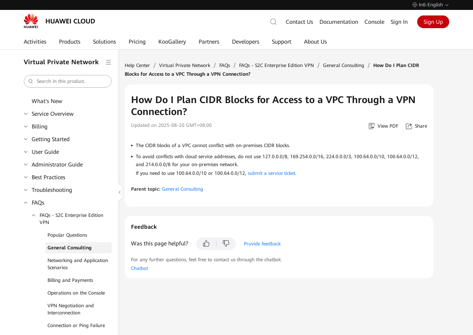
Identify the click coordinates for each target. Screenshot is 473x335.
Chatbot (139, 268)
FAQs (38, 202)
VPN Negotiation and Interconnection (70, 309)
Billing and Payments (70, 280)
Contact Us (299, 22)
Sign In (399, 22)
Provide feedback (262, 244)
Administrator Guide (57, 164)
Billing (39, 126)
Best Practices (48, 177)
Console (374, 22)
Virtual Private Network (184, 65)
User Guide (45, 152)
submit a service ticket (271, 173)
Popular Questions (67, 235)
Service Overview (53, 114)
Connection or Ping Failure (76, 325)
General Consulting (69, 248)
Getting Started (51, 139)
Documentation (338, 22)
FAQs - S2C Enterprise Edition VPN (71, 218)
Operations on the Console (76, 293)
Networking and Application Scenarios (77, 264)
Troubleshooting (52, 190)
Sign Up (433, 22)
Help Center (137, 65)
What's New (47, 101)
